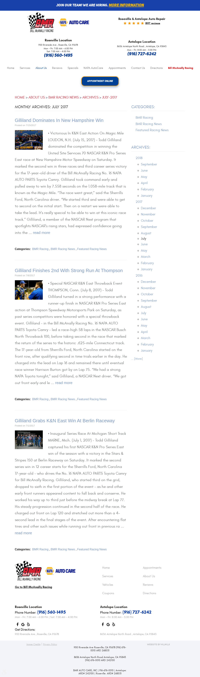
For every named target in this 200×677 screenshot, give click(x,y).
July (143, 313)
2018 (139, 158)
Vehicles (107, 585)
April (144, 183)
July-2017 (109, 97)
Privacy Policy (50, 644)
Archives (90, 97)
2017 (139, 202)
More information (126, 5)
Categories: (143, 107)
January (146, 196)
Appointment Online (100, 81)
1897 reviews (152, 23)
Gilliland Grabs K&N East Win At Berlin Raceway (65, 420)
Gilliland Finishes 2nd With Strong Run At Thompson (69, 270)
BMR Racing (40, 249)
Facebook (17, 625)
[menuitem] (10, 68)
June (144, 171)
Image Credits (33, 644)
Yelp (28, 625)
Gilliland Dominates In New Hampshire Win (59, 120)
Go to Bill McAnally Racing (33, 587)
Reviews (57, 68)
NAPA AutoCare (93, 68)
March (145, 257)
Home (10, 68)
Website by (158, 644)
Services (25, 68)
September (149, 164)
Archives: (140, 147)
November (148, 214)
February (147, 189)
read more (41, 232)
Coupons (108, 593)
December (148, 208)
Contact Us (138, 68)
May (144, 177)
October (147, 221)
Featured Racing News (92, 249)
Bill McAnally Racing (180, 68)
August (146, 233)
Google (23, 625)
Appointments (117, 68)
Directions (156, 68)
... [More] (137, 359)
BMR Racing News (63, 97)
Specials (73, 68)
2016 (139, 276)
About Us (41, 68)
